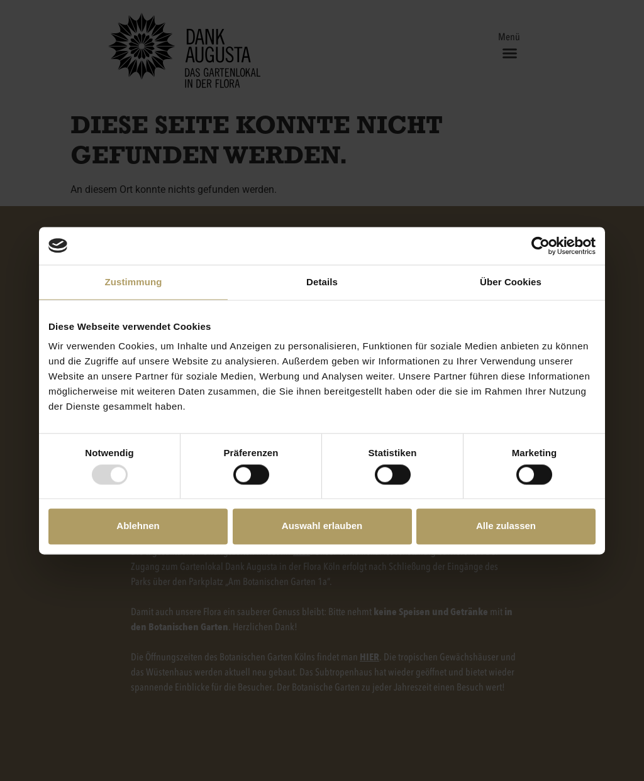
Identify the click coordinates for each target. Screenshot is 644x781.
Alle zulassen (506, 526)
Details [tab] (322, 281)
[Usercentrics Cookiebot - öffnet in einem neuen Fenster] (541, 245)
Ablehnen (137, 526)
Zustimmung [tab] (133, 281)
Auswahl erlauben (322, 526)
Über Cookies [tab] (510, 281)
